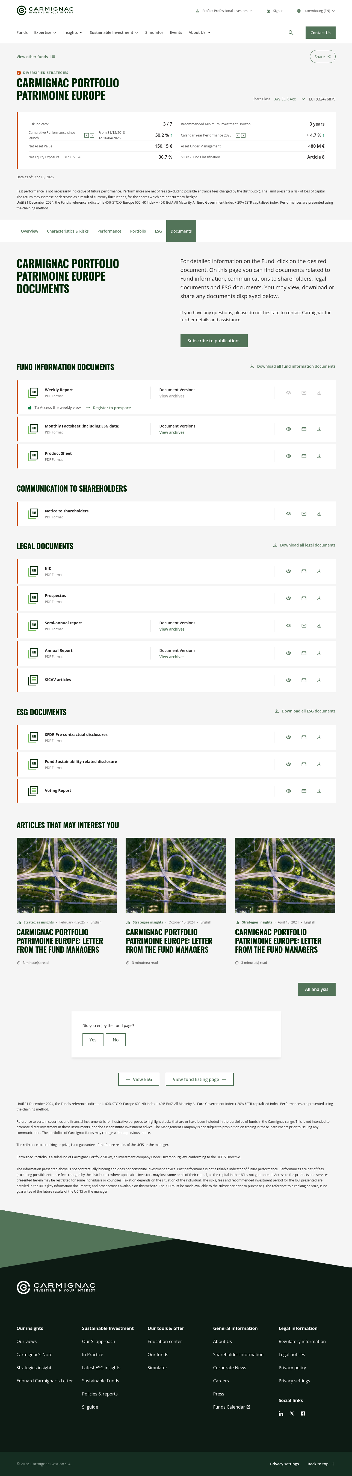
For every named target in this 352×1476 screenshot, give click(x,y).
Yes (93, 1040)
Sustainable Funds (100, 1381)
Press (218, 1394)
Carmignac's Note (34, 1355)
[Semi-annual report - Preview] (89, 626)
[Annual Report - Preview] (89, 653)
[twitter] (292, 1413)
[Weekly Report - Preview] (89, 393)
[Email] (303, 429)
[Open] (54, 33)
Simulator (154, 32)
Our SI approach (98, 1341)
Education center (165, 1341)
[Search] (291, 32)
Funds (22, 32)
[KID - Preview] (89, 571)
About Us (197, 32)
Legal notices (292, 1355)
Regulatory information (302, 1341)
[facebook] (303, 1413)
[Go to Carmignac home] (45, 10)
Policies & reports (100, 1394)
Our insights (30, 1328)
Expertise (42, 32)
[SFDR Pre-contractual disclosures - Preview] (89, 737)
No (116, 1040)
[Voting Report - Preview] (89, 791)
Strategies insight (34, 1368)
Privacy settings (294, 1381)
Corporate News (229, 1368)
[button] (45, 1331)
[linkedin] (281, 1413)
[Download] (319, 429)
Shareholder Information (238, 1355)
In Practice (92, 1355)
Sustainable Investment (111, 32)
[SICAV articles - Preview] (89, 680)
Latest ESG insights (101, 1368)
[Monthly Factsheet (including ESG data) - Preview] (89, 429)
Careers (221, 1381)
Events (176, 32)
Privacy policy (292, 1368)
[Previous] (86, 135)
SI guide (90, 1407)
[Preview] (288, 429)
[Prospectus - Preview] (89, 598)
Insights (70, 32)
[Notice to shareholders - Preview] (89, 514)
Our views (27, 1341)
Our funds (158, 1355)
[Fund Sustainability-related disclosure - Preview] (89, 764)
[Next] (92, 135)
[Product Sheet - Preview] (89, 456)
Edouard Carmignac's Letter (45, 1381)
